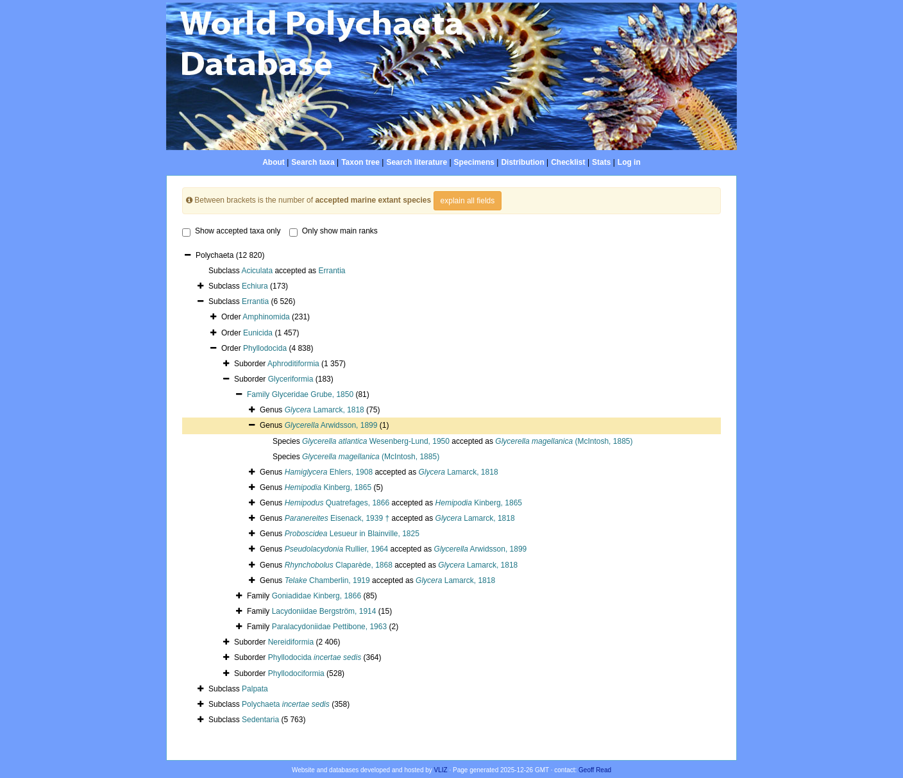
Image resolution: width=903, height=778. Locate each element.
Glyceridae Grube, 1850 (312, 394)
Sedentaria (260, 719)
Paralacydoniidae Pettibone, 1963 (329, 626)
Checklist (568, 162)
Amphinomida (265, 316)
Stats (601, 162)
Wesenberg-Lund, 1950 (376, 441)
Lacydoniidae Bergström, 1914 (324, 611)
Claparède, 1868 (338, 565)
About (273, 162)
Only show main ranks (333, 231)
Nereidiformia (291, 642)
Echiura (255, 286)
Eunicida (258, 332)
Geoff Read (594, 770)
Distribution (522, 162)
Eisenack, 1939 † (337, 518)
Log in (629, 162)
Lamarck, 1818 (324, 409)
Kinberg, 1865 (328, 487)
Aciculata (257, 270)
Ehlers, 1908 (329, 472)
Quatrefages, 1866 (337, 502)
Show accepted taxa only (231, 231)
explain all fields (468, 200)
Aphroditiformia (293, 363)
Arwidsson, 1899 (331, 425)
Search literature (416, 162)
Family (259, 394)
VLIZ (441, 770)
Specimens (474, 162)
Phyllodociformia (296, 673)
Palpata (255, 688)
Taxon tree (360, 162)
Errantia (331, 270)
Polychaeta (286, 704)
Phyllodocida (265, 348)
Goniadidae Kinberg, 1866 (316, 595)
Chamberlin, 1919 (327, 580)
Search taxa (312, 162)
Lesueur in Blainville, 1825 (352, 533)
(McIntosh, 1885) (563, 441)
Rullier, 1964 (336, 549)
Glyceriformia (291, 379)
